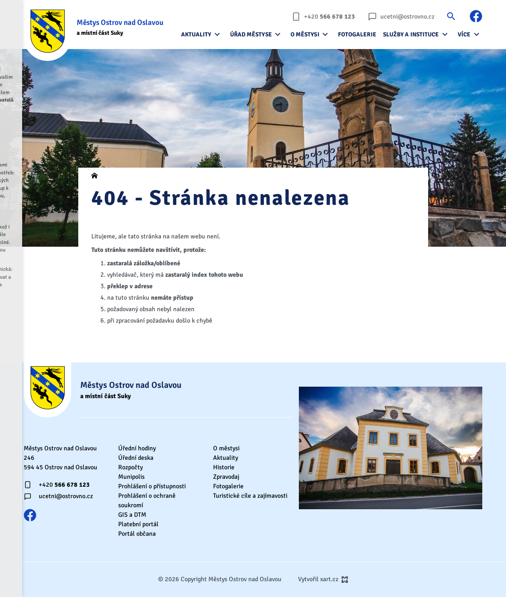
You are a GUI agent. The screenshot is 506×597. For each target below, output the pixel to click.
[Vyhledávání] (451, 16)
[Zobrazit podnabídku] (217, 34)
